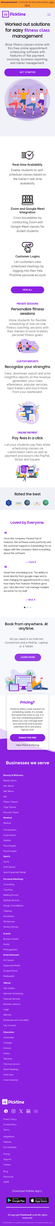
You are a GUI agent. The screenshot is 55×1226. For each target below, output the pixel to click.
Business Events (10, 939)
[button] (6, 1112)
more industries (10, 1080)
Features (7, 1142)
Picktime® (26, 1215)
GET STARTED (27, 72)
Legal (6, 1009)
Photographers (10, 949)
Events (6, 944)
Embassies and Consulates (16, 1020)
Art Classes (8, 960)
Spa (5, 796)
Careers (7, 1164)
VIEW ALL (28, 290)
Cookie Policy (10, 1124)
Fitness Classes (10, 802)
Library (6, 1053)
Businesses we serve (27, 762)
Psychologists (10, 851)
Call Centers (9, 988)
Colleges (7, 1043)
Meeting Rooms (10, 895)
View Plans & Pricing (27, 745)
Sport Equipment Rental (14, 872)
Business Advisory (12, 1004)
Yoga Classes (9, 807)
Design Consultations (13, 905)
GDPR (6, 1182)
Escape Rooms (10, 971)
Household (8, 916)
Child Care (8, 1074)
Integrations (8, 1136)
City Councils (9, 1025)
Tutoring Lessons (11, 1064)
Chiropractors (9, 830)
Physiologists (9, 846)
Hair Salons (8, 786)
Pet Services (9, 921)
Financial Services (11, 999)
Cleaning (7, 911)
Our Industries (10, 1147)
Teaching (7, 1059)
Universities (8, 1037)
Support (7, 1159)
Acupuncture (9, 835)
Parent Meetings (10, 1069)
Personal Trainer (11, 812)
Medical (7, 823)
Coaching (7, 890)
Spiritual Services (11, 900)
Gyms (6, 862)
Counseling (8, 884)
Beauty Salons (10, 780)
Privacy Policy (10, 1119)
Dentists (7, 840)
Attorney (7, 1015)
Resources (8, 1177)
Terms (6, 1130)
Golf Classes (9, 867)
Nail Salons (8, 791)
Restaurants (8, 976)
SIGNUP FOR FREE (27, 737)
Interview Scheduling (13, 993)
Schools (7, 1048)
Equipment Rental (11, 965)
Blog (5, 1171)
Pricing (6, 1154)
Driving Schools (10, 927)
